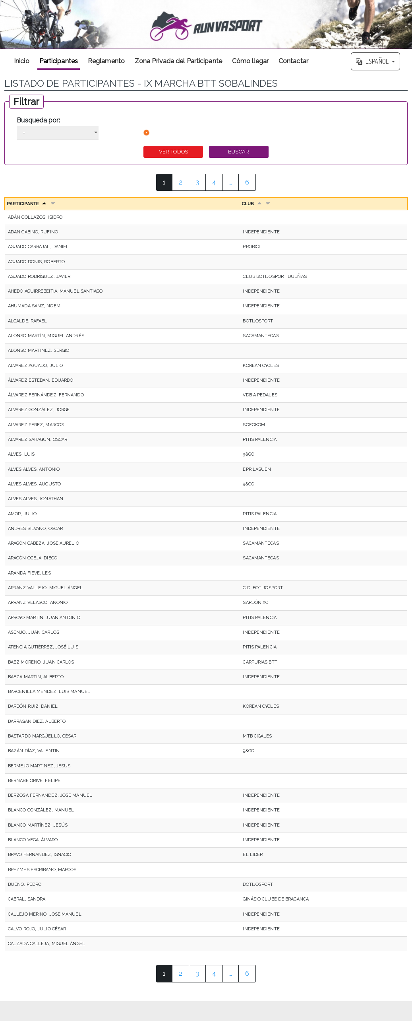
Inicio (21, 61)
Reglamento (106, 61)
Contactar (293, 61)
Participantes (58, 61)
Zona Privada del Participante (178, 61)
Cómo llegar (250, 61)
